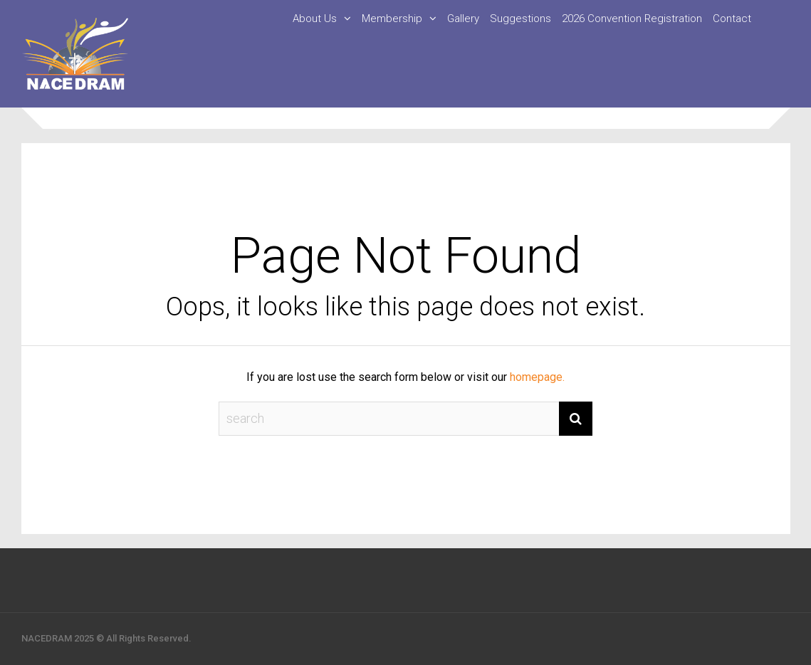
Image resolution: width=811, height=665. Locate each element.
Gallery (463, 18)
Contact (732, 18)
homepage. (537, 377)
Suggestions (520, 18)
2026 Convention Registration (632, 18)
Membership (392, 18)
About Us (315, 18)
